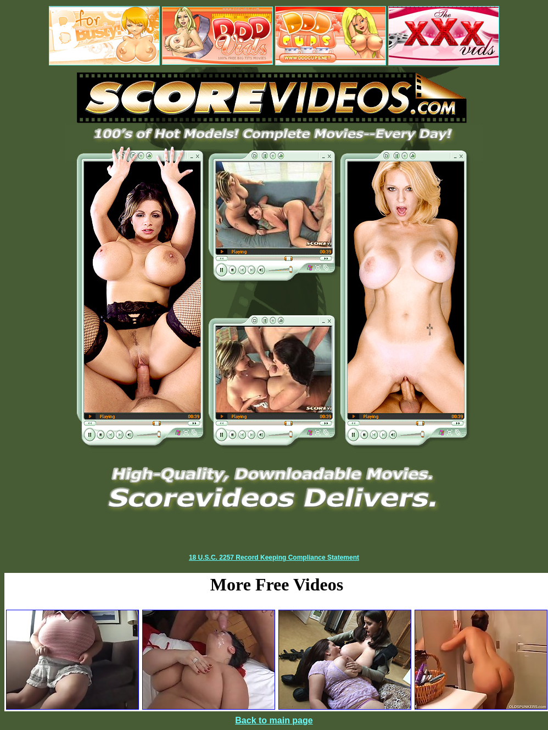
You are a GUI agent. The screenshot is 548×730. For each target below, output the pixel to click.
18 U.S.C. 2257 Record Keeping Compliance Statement (274, 557)
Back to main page (273, 720)
